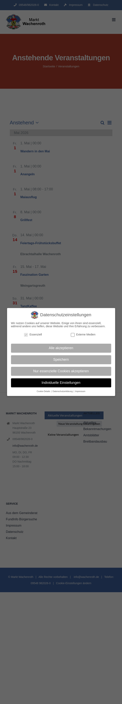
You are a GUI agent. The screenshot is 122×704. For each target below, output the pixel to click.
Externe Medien (83, 334)
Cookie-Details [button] (44, 391)
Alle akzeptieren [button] (61, 348)
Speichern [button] (61, 359)
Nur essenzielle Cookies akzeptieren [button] (61, 371)
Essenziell (33, 334)
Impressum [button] (80, 391)
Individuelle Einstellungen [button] (61, 383)
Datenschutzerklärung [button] (63, 391)
